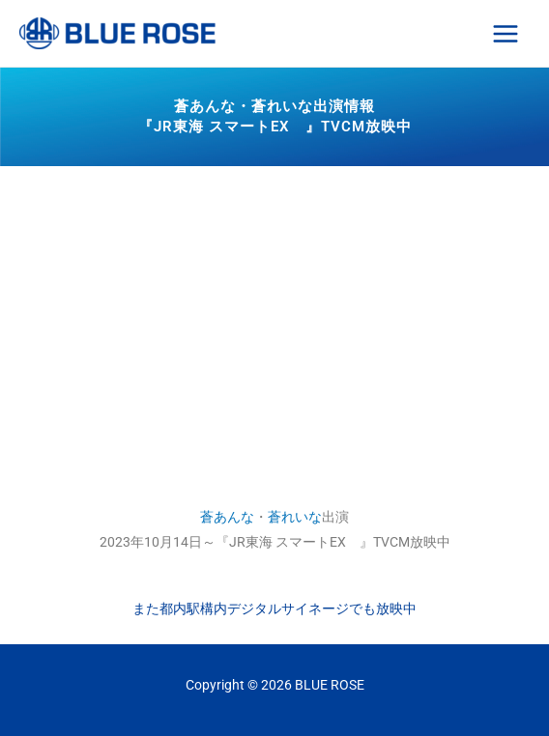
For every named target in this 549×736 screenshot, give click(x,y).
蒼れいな (295, 516)
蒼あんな (227, 516)
